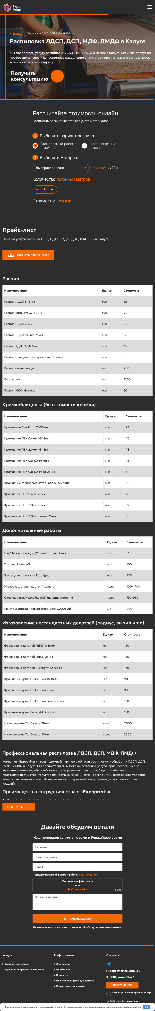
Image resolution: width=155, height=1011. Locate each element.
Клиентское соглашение (70, 986)
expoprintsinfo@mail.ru (123, 971)
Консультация (122, 985)
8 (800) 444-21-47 (120, 977)
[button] (141, 7)
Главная (17, 33)
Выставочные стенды (17, 964)
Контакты (62, 975)
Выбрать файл (77, 889)
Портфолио (63, 969)
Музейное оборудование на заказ (24, 969)
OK (146, 1007)
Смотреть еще (19, 807)
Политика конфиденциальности (75, 980)
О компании (63, 964)
